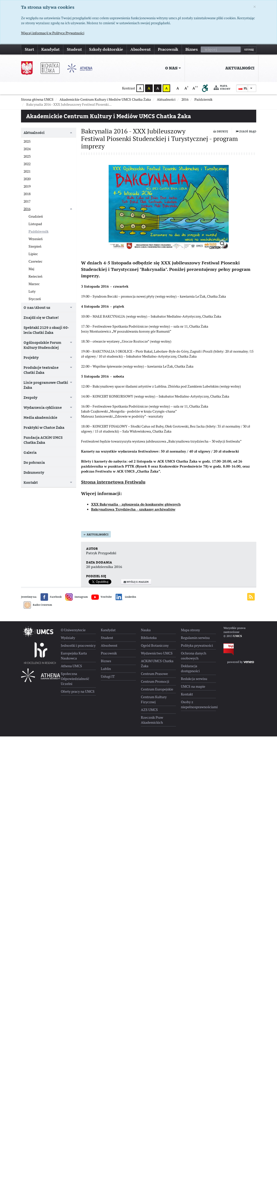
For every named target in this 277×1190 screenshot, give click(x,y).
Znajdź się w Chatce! (41, 317)
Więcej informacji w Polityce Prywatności (52, 33)
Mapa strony (222, 87)
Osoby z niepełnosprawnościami (198, 704)
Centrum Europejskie (157, 689)
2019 (27, 186)
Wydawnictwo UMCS (157, 653)
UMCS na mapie (193, 686)
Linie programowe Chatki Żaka (46, 385)
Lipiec (33, 254)
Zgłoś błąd (246, 131)
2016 (27, 209)
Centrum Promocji (155, 681)
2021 (27, 171)
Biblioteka (149, 637)
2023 (27, 156)
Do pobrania (34, 462)
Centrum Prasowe (154, 673)
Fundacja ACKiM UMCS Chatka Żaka (43, 440)
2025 (27, 141)
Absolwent (140, 49)
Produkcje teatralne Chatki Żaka (41, 370)
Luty (32, 291)
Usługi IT (108, 676)
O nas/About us (37, 307)
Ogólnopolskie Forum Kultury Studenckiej (42, 345)
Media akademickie (40, 417)
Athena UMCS (71, 666)
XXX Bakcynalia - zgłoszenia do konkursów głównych (136, 504)
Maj (31, 269)
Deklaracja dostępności (190, 668)
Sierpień (35, 246)
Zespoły (30, 397)
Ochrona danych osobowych (193, 655)
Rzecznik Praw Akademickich (152, 720)
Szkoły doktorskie (106, 49)
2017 (27, 201)
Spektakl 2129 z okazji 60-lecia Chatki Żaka (46, 330)
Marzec (34, 284)
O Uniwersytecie (73, 630)
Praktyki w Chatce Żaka (44, 427)
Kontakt (31, 482)
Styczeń (35, 299)
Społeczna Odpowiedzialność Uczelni (75, 678)
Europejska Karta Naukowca (74, 655)
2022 (27, 164)
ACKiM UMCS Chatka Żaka (157, 663)
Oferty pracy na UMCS (78, 691)
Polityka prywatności (197, 645)
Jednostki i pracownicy (78, 645)
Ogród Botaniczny (155, 645)
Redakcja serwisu (194, 678)
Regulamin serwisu (195, 637)
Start (29, 49)
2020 (27, 179)
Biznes (191, 49)
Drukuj (220, 131)
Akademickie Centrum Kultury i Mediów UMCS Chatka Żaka (108, 116)
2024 (27, 149)
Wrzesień (36, 239)
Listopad (35, 224)
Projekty (31, 357)
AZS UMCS (149, 709)
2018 (27, 194)
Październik (39, 231)
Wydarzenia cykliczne (43, 407)
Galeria (30, 452)
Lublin (106, 668)
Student (74, 49)
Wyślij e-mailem (136, 582)
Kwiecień (35, 276)
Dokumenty (34, 472)
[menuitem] (221, 68)
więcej (211, 49)
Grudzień (36, 216)
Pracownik (168, 49)
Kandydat (50, 49)
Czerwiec (36, 261)
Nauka (146, 630)
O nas (173, 68)
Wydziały (68, 637)
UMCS (237, 636)
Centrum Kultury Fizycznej (154, 699)
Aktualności (239, 68)
